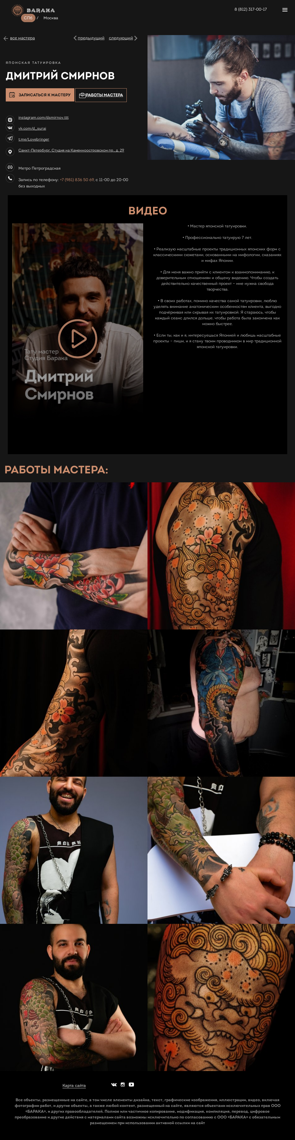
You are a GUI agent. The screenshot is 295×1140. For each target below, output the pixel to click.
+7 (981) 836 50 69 (77, 179)
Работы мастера (101, 95)
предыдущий (91, 38)
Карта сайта (74, 1085)
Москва (51, 18)
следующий (121, 38)
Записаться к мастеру (45, 94)
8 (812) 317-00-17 (251, 9)
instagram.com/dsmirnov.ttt (43, 117)
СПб (28, 18)
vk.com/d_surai (32, 128)
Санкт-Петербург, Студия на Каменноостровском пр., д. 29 (71, 150)
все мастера (22, 38)
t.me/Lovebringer (33, 139)
